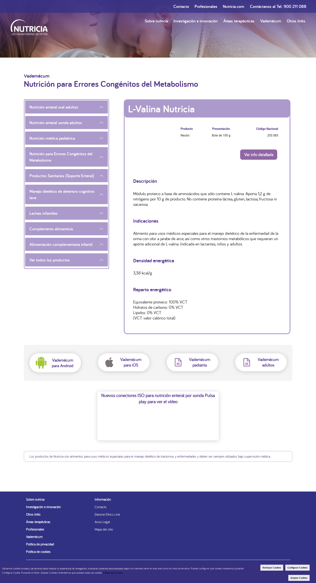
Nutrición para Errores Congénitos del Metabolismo (60, 157)
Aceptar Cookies (298, 578)
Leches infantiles (43, 213)
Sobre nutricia (156, 21)
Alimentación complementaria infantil (60, 244)
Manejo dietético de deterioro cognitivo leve (61, 194)
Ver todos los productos (49, 260)
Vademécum (270, 21)
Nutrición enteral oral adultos (53, 107)
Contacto (181, 6)
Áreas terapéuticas (238, 21)
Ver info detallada (258, 154)
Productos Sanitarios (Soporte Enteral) (61, 175)
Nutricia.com (233, 6)
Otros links (296, 21)
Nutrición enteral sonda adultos (55, 122)
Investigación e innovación (195, 21)
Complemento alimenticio (51, 229)
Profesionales (206, 6)
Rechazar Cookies (272, 567)
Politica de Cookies (112, 572)
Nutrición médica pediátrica (52, 138)
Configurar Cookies (297, 567)
